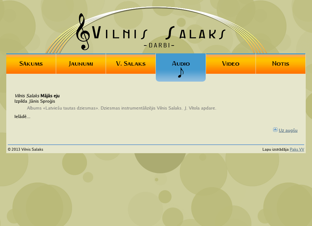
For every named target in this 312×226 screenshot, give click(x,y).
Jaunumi (81, 63)
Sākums (31, 63)
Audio (181, 69)
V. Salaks (130, 63)
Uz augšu (288, 130)
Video (230, 63)
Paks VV (297, 149)
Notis (280, 63)
